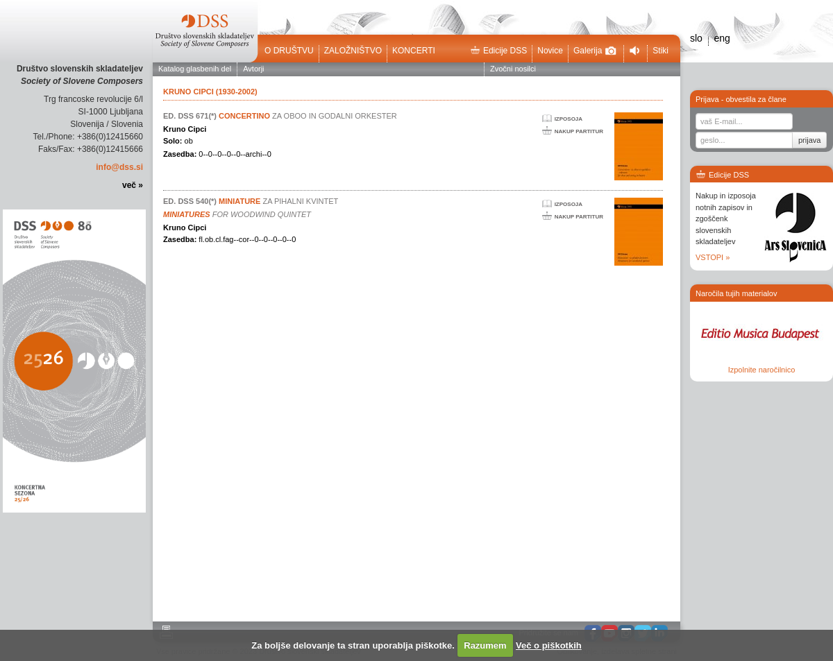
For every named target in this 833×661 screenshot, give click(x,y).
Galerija (594, 50)
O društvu (289, 50)
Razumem (485, 645)
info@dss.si (119, 167)
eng (722, 38)
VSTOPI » (713, 257)
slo (696, 38)
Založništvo (353, 50)
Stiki (660, 50)
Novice (550, 50)
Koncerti (413, 50)
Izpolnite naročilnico (762, 370)
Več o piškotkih (549, 645)
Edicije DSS (498, 50)
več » (132, 185)
